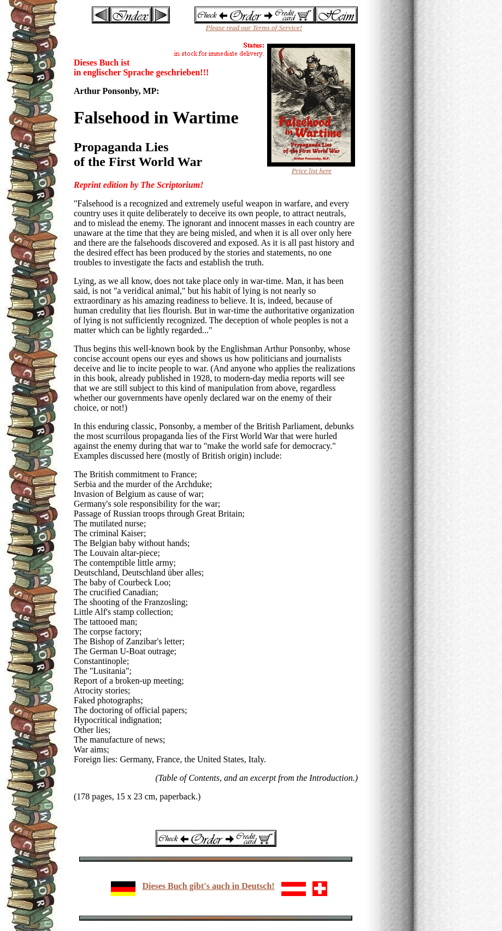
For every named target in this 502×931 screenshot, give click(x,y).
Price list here (312, 171)
